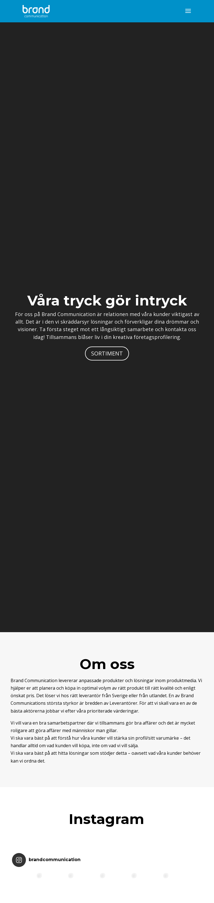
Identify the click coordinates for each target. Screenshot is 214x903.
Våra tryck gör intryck (107, 300)
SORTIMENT (107, 353)
